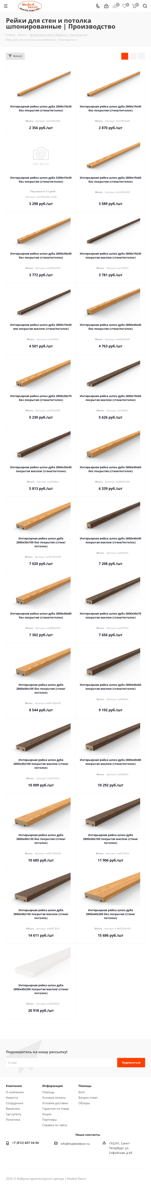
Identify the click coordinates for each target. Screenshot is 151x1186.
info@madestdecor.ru (75, 1144)
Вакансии (13, 1108)
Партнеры (49, 1119)
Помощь (48, 1092)
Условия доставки (55, 1103)
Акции (47, 1114)
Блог (81, 1092)
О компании (15, 1092)
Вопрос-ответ (88, 1097)
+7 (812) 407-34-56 (25, 1143)
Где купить (13, 1114)
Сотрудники (14, 1103)
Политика (13, 1119)
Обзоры (84, 1103)
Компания (14, 1086)
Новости (12, 1097)
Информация (52, 1086)
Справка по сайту (54, 1125)
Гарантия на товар (55, 1108)
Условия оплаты (54, 1097)
